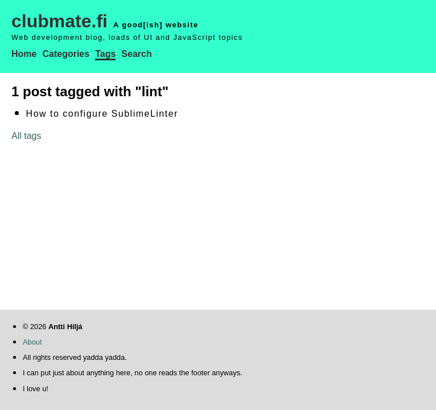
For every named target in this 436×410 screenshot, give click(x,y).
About (32, 342)
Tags (105, 54)
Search (136, 54)
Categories (65, 54)
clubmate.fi (59, 21)
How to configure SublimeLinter (102, 113)
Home (23, 54)
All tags (26, 136)
